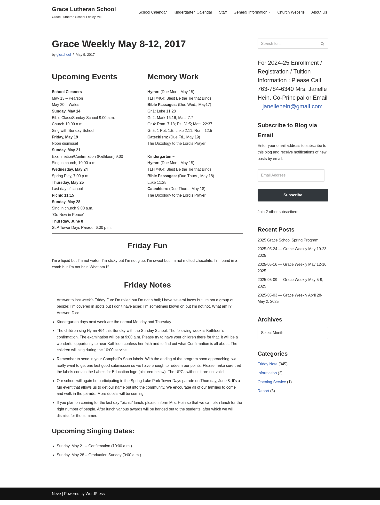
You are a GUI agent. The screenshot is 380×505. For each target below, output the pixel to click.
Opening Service (272, 385)
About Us (319, 12)
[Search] (287, 44)
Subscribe (293, 196)
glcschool (63, 54)
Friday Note (268, 367)
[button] (269, 12)
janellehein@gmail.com (292, 106)
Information (267, 376)
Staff (222, 12)
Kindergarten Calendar (191, 12)
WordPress (95, 499)
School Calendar (151, 12)
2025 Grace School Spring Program (288, 241)
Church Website (291, 12)
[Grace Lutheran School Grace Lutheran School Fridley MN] (84, 12)
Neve (56, 499)
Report (263, 394)
